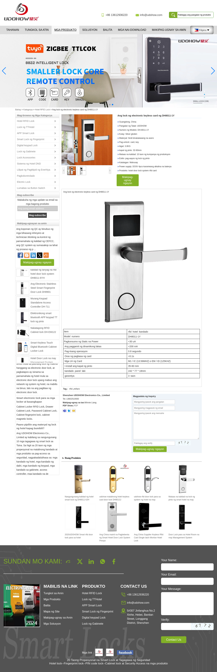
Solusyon (89, 29)
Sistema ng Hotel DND (29, 163)
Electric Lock (23, 182)
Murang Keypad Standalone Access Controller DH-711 (41, 303)
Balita (107, 29)
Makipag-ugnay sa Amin (169, 29)
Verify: (165, 619)
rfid (70, 389)
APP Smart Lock (25, 133)
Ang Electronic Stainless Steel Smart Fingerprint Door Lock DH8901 (43, 288)
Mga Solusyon (52, 623)
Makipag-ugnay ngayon (37, 262)
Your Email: (168, 574)
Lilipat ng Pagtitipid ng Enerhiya (33, 169)
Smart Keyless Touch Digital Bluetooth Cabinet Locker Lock (44, 347)
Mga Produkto (65, 29)
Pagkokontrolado (26, 175)
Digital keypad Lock (27, 145)
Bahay (18, 109)
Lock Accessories (26, 157)
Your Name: (169, 560)
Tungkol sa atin (36, 29)
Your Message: (171, 589)
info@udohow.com (151, 15)
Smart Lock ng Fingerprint (30, 139)
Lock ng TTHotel (25, 127)
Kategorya (28, 109)
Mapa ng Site (52, 611)
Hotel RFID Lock (42, 109)
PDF (76, 405)
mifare (77, 389)
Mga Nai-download (132, 29)
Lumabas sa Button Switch (31, 188)
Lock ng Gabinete (26, 151)
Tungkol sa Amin (54, 593)
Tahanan (12, 29)
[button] (104, 104)
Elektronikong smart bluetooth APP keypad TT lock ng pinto (44, 318)
